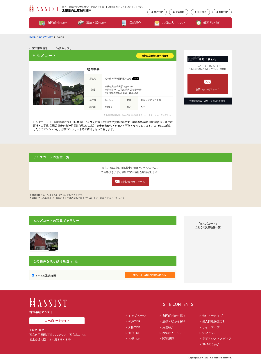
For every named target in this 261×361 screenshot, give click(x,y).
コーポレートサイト (57, 320)
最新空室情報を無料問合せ (155, 55)
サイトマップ (209, 327)
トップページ (135, 315)
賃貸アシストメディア (215, 338)
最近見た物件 (208, 23)
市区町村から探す (172, 315)
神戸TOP (157, 12)
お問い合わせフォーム (133, 181)
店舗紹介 (130, 23)
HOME (32, 37)
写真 (65, 48)
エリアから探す (46, 37)
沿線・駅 (91, 23)
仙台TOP (200, 12)
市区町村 (52, 23)
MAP (136, 79)
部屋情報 (40, 48)
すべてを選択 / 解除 (46, 275)
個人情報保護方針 (212, 321)
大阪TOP (178, 12)
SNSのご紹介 (209, 344)
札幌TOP (222, 12)
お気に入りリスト (169, 23)
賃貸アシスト (209, 332)
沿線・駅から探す (172, 321)
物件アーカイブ (211, 315)
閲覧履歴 (166, 338)
